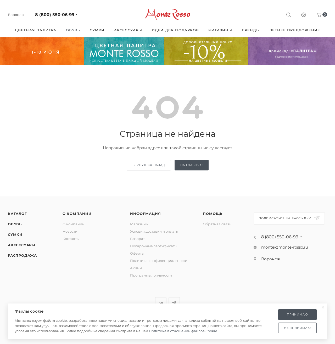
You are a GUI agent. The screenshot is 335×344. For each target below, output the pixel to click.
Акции (136, 268)
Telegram (174, 302)
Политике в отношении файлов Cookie (183, 331)
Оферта (137, 253)
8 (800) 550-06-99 (54, 14)
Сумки (15, 234)
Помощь (212, 213)
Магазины (139, 224)
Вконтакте (160, 302)
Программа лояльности (151, 275)
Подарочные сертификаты (153, 246)
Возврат (137, 239)
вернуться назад (148, 165)
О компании (77, 213)
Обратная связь (217, 224)
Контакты (71, 239)
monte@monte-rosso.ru (284, 247)
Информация (145, 213)
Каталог (17, 213)
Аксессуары (21, 245)
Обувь (15, 224)
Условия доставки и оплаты (154, 231)
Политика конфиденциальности (158, 261)
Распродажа (22, 255)
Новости (70, 231)
